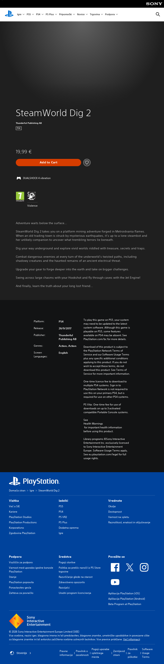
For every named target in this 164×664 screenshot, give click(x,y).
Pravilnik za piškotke (133, 653)
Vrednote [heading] (115, 501)
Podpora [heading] (15, 557)
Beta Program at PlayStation (124, 604)
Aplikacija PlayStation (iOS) (124, 593)
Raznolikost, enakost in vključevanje (129, 522)
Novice (81, 14)
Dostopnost (115, 511)
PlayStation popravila (21, 582)
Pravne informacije (66, 653)
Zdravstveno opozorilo (72, 582)
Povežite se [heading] (116, 557)
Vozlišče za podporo (21, 562)
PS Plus (50, 14)
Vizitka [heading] (14, 501)
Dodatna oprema (69, 527)
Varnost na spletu (118, 517)
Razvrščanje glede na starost (75, 577)
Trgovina (95, 14)
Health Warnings (93, 423)
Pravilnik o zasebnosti (82, 653)
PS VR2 (63, 517)
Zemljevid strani (119, 653)
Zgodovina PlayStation (22, 533)
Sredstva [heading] (65, 557)
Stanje (12, 577)
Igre (19, 14)
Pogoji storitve (67, 562)
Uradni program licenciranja (75, 593)
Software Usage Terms (147, 653)
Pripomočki (65, 14)
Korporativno (16, 527)
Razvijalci (64, 587)
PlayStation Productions (23, 522)
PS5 (29, 14)
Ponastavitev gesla (20, 587)
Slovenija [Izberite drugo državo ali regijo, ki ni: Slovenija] (20, 653)
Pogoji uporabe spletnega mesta (100, 653)
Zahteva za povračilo (21, 593)
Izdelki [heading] (63, 501)
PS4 (38, 14)
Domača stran (17, 490)
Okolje (112, 506)
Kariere (13, 511)
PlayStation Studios (20, 517)
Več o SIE (14, 506)
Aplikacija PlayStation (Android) (126, 598)
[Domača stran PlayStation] (9, 14)
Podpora (110, 14)
